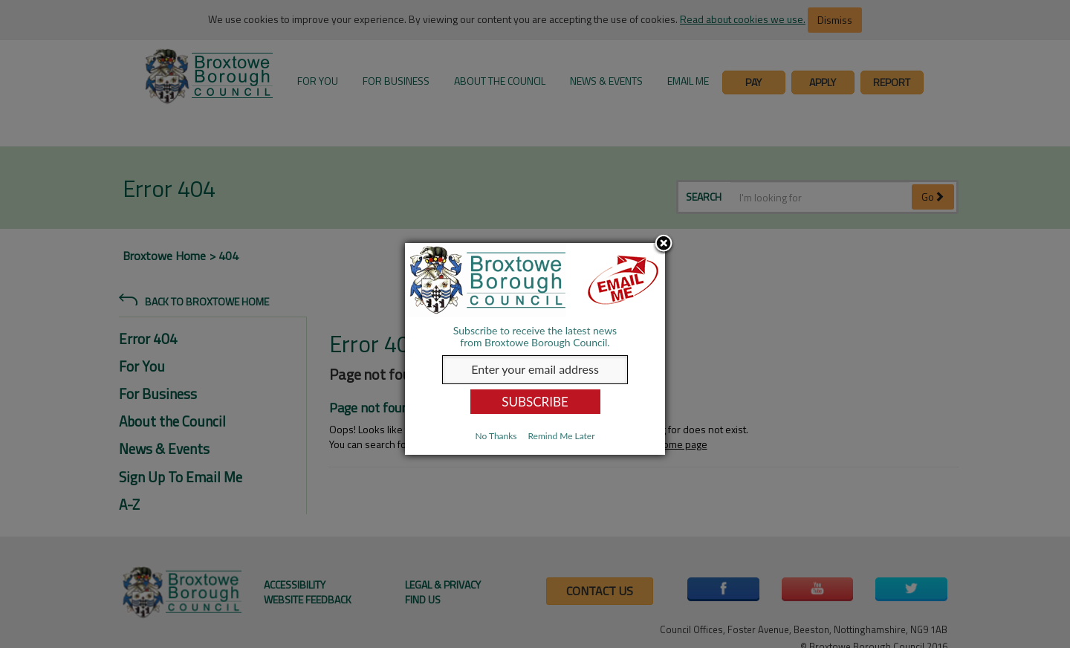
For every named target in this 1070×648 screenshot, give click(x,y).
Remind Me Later (561, 435)
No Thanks (495, 435)
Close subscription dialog (663, 244)
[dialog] (535, 349)
